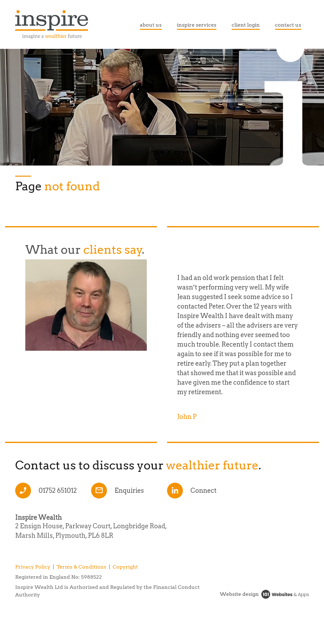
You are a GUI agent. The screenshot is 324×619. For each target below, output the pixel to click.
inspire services (196, 25)
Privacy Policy (32, 567)
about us (151, 25)
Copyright (125, 567)
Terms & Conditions (81, 567)
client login (246, 25)
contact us (288, 25)
